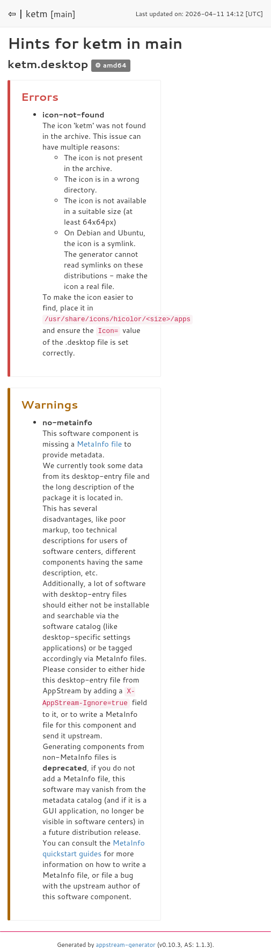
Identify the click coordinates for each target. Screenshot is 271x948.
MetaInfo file (99, 443)
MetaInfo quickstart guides (93, 846)
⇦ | (15, 13)
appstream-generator (126, 942)
